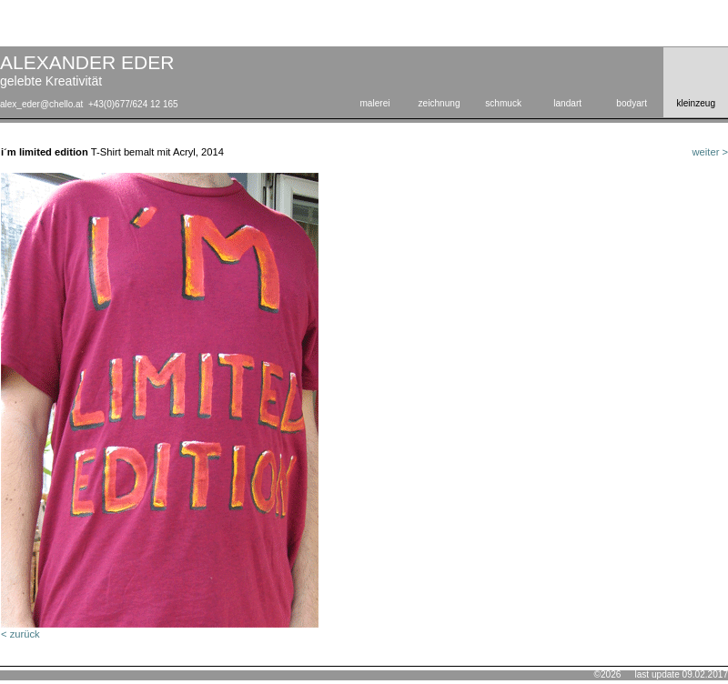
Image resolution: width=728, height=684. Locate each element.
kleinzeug (695, 103)
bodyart (631, 103)
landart (567, 103)
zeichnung (439, 103)
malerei (374, 103)
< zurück (20, 634)
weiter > (710, 151)
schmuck (503, 103)
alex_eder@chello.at (41, 104)
